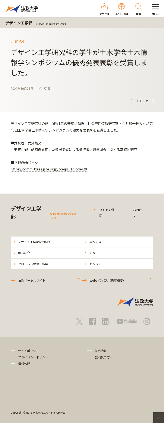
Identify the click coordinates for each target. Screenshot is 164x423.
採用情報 (101, 351)
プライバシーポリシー (33, 357)
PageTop (158, 417)
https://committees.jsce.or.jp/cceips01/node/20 (49, 169)
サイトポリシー (28, 351)
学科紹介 (95, 242)
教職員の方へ (104, 357)
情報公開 (24, 363)
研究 (92, 253)
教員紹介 (24, 253)
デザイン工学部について (34, 242)
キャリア (95, 264)
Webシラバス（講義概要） (108, 280)
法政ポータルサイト (31, 280)
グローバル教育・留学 (33, 264)
